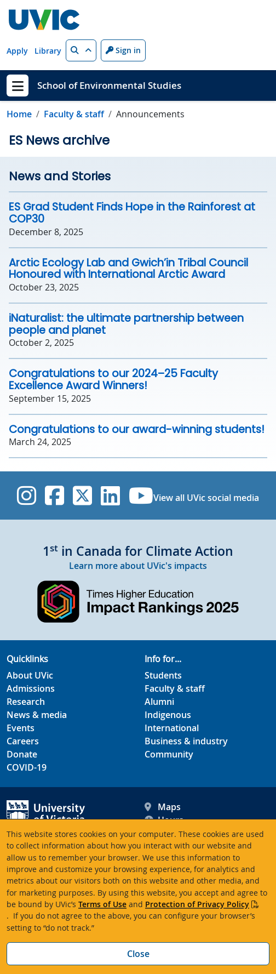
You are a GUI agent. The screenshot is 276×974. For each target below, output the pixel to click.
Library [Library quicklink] (47, 50)
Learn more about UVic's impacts (138, 566)
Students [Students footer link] (163, 675)
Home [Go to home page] (19, 114)
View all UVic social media (206, 498)
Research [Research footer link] (26, 702)
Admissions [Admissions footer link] (31, 688)
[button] (81, 50)
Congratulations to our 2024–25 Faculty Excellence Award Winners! (113, 379)
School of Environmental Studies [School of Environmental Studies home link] (109, 85)
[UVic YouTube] (141, 495)
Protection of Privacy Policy (197, 904)
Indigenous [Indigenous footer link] (168, 715)
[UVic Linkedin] (110, 495)
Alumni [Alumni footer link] (159, 702)
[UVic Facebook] (54, 495)
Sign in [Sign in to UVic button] (123, 50)
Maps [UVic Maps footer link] (163, 806)
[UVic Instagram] (26, 495)
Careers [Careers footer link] (23, 741)
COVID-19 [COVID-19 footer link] (27, 767)
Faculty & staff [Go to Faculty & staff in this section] (74, 114)
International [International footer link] (172, 728)
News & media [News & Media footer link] (37, 715)
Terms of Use (102, 904)
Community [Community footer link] (169, 754)
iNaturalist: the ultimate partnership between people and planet (126, 324)
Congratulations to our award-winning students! (136, 429)
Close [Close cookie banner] (138, 954)
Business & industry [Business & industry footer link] (186, 741)
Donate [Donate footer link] (22, 754)
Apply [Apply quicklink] (17, 50)
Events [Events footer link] (20, 728)
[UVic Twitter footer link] (82, 495)
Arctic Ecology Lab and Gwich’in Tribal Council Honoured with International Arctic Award (128, 268)
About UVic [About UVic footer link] (30, 675)
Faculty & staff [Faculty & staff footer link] (175, 688)
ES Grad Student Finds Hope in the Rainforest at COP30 (132, 213)
